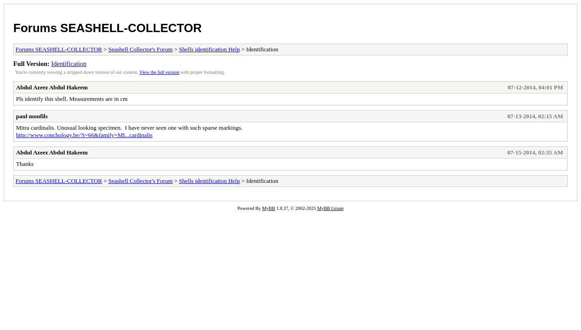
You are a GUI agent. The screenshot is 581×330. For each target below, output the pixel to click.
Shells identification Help (209, 49)
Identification (69, 63)
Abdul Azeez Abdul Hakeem (52, 87)
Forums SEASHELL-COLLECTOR (107, 28)
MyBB (268, 208)
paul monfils (32, 116)
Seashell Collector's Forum (140, 49)
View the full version (159, 72)
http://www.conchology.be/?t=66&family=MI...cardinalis (84, 135)
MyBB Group (330, 208)
